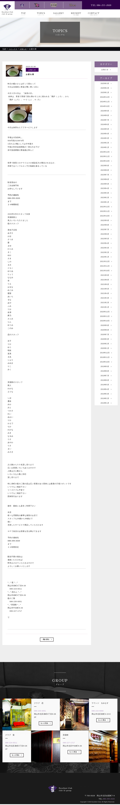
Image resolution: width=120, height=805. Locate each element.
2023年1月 (106, 212)
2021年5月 (106, 306)
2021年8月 (106, 296)
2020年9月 (106, 346)
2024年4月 (106, 138)
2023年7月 (106, 183)
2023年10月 (106, 168)
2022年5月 (106, 252)
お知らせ (106, 70)
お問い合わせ (84, 784)
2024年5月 (106, 134)
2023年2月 (106, 208)
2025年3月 (106, 84)
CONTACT (94, 14)
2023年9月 (106, 173)
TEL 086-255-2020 (101, 5)
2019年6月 (106, 405)
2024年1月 (106, 153)
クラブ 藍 (43, 787)
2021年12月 (106, 277)
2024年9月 (106, 114)
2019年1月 (106, 430)
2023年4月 (106, 198)
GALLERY (59, 14)
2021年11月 (106, 282)
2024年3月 (106, 143)
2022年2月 (106, 267)
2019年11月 (106, 380)
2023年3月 (106, 203)
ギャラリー (58, 784)
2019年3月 (106, 420)
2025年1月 (106, 94)
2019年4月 (106, 415)
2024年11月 (106, 104)
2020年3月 (106, 360)
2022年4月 (106, 257)
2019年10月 (106, 385)
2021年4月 (106, 311)
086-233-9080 (98, 718)
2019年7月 (106, 400)
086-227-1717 (70, 750)
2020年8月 (106, 351)
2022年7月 (106, 242)
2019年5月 (106, 410)
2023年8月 (106, 178)
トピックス (44, 784)
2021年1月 (106, 326)
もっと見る (17, 763)
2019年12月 (106, 375)
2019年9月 (106, 390)
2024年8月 (106, 119)
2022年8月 (106, 237)
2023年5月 (106, 193)
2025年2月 (106, 89)
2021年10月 (106, 286)
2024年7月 (106, 124)
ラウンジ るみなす (83, 787)
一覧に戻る (47, 640)
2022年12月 (106, 217)
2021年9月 (106, 291)
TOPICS (41, 14)
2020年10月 (106, 341)
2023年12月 (106, 158)
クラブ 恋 (57, 787)
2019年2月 (106, 425)
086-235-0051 (41, 718)
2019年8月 (106, 395)
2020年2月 (106, 365)
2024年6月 (106, 129)
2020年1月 (106, 370)
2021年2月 (106, 321)
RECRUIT (76, 14)
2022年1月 (106, 272)
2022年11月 (106, 222)
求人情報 (70, 784)
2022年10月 (106, 227)
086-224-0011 (12, 750)
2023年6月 (106, 188)
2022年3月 (106, 262)
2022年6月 (106, 247)
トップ (33, 784)
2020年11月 (106, 336)
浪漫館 (68, 787)
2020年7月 (106, 356)
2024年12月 (106, 99)
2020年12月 (106, 331)
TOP (23, 14)
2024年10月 (106, 109)
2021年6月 (106, 301)
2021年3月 (106, 316)
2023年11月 (106, 163)
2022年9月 (106, 232)
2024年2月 (106, 148)
